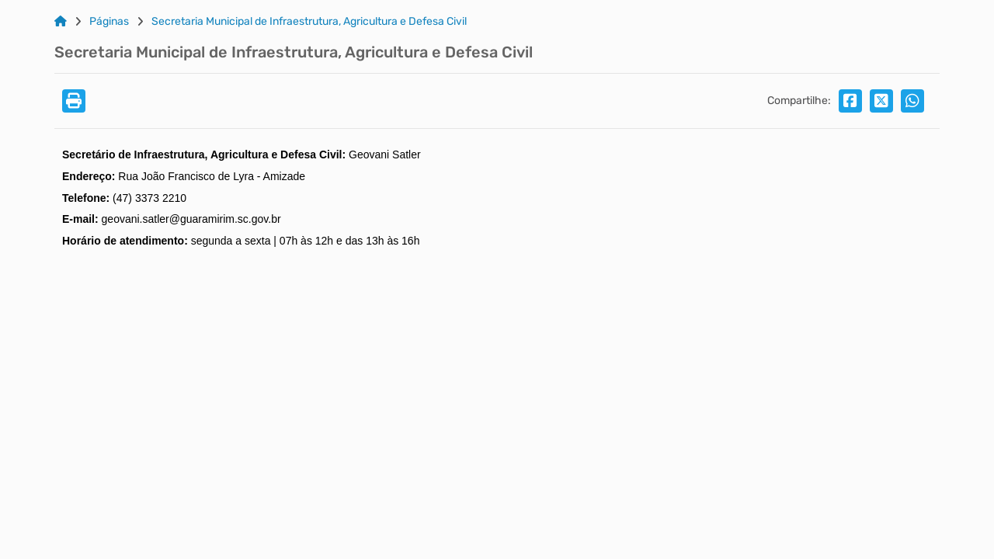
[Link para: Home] (60, 22)
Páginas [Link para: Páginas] (109, 22)
